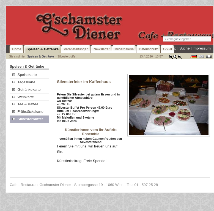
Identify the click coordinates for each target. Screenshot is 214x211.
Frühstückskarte (27, 111)
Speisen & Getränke (40, 56)
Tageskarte (23, 82)
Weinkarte (23, 97)
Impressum (202, 48)
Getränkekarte (26, 89)
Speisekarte (24, 75)
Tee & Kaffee (25, 104)
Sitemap (169, 48)
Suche (184, 48)
